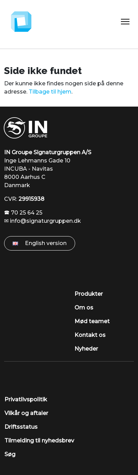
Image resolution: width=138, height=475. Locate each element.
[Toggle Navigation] (125, 21)
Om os (83, 307)
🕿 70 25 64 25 (23, 212)
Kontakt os (90, 335)
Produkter (88, 294)
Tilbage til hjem (50, 91)
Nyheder (86, 348)
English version (40, 243)
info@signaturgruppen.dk (45, 221)
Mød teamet (92, 321)
